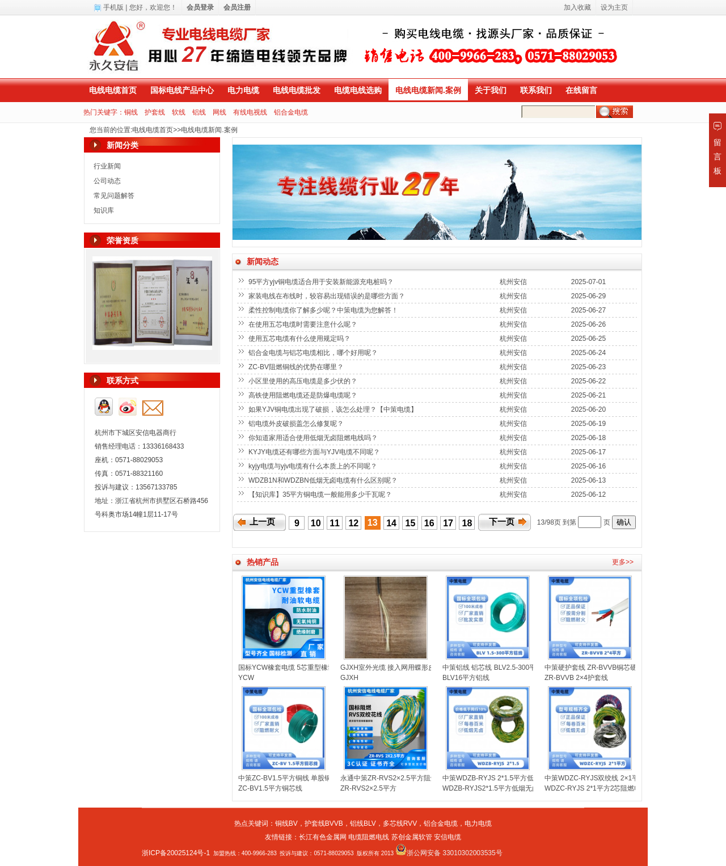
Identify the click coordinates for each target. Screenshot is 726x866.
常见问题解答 (114, 196)
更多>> (623, 562)
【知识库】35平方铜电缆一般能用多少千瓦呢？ (321, 495)
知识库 (104, 210)
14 (391, 523)
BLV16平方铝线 (465, 678)
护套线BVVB (324, 823)
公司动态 (107, 181)
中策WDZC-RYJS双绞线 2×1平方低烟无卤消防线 (618, 778)
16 (429, 523)
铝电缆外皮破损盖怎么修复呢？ (296, 424)
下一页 (501, 521)
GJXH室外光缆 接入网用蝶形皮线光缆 (397, 667)
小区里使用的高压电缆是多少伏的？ (303, 381)
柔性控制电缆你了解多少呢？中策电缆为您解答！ (324, 310)
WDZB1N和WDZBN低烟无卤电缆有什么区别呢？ (323, 480)
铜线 (131, 112)
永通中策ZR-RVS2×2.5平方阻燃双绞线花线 (405, 778)
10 (316, 523)
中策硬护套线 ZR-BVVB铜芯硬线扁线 (600, 667)
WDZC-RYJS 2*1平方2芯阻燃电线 (596, 788)
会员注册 (237, 7)
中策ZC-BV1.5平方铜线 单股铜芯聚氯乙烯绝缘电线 (315, 778)
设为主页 (614, 7)
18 (467, 523)
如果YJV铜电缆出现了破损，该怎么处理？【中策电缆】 (333, 409)
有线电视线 (250, 112)
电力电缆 (243, 90)
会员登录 (200, 7)
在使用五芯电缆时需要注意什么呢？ (303, 324)
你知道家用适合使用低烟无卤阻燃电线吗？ (313, 438)
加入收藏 (577, 7)
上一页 (262, 521)
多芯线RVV (400, 823)
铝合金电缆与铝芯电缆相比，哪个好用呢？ (313, 353)
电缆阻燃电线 (368, 837)
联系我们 (536, 90)
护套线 (155, 112)
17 (448, 523)
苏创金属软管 (411, 837)
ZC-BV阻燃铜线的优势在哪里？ (296, 367)
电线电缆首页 (113, 90)
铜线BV (286, 823)
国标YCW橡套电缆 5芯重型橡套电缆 (293, 667)
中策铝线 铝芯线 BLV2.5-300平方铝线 (499, 667)
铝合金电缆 (291, 112)
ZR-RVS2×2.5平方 (368, 788)
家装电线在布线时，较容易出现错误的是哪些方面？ (327, 296)
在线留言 (581, 90)
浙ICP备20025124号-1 (176, 853)
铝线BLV (363, 823)
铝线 (199, 112)
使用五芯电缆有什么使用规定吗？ (300, 339)
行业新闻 (107, 166)
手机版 (113, 7)
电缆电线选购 (358, 90)
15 (411, 523)
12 (353, 523)
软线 (178, 112)
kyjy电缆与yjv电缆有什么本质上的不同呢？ (313, 466)
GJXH (349, 678)
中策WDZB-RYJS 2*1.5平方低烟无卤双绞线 (508, 778)
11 (335, 523)
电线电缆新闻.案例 (428, 90)
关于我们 (490, 90)
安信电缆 (447, 837)
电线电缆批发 (296, 90)
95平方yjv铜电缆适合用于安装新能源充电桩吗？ (321, 282)
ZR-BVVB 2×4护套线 (576, 678)
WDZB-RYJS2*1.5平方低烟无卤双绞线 (500, 788)
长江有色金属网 (323, 837)
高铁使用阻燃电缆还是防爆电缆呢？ (303, 395)
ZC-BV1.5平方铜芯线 (270, 788)
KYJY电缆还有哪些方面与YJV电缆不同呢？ (315, 452)
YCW (246, 678)
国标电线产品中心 (182, 90)
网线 (219, 112)
